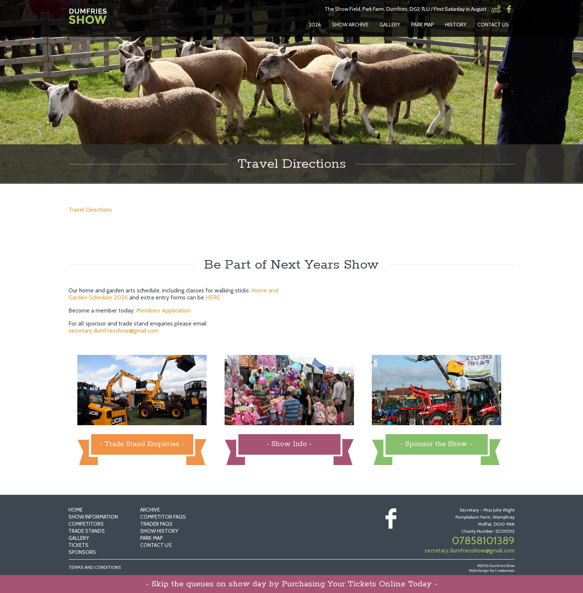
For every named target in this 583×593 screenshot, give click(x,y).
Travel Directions (90, 209)
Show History (159, 531)
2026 (315, 24)
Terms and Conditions (94, 567)
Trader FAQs (156, 523)
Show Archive (350, 24)
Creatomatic (505, 570)
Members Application (163, 310)
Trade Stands (86, 531)
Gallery (390, 24)
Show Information (93, 516)
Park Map (422, 24)
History (455, 24)
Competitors (86, 523)
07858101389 (483, 540)
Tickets (78, 545)
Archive (150, 509)
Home (75, 509)
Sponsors (82, 552)
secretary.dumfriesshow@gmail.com (113, 330)
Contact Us (493, 24)
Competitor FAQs (163, 516)
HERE (213, 297)
